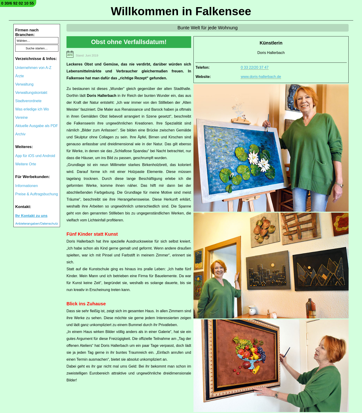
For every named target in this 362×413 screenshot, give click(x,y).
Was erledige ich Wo (32, 109)
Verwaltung (24, 84)
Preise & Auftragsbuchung (36, 194)
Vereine (21, 117)
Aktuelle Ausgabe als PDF (36, 126)
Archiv (20, 134)
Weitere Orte (25, 164)
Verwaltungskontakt (31, 93)
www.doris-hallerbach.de (261, 77)
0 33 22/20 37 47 (254, 67)
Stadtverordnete (28, 101)
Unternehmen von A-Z (33, 68)
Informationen (26, 186)
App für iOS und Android (35, 156)
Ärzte (19, 76)
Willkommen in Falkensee (181, 11)
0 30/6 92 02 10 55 (17, 3)
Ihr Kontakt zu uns (31, 216)
